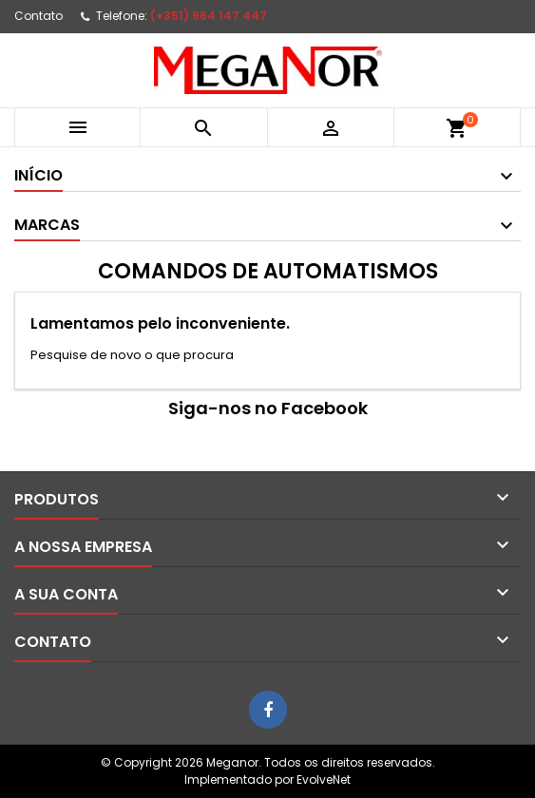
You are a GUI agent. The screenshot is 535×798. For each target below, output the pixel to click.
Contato (38, 16)
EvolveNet (323, 779)
